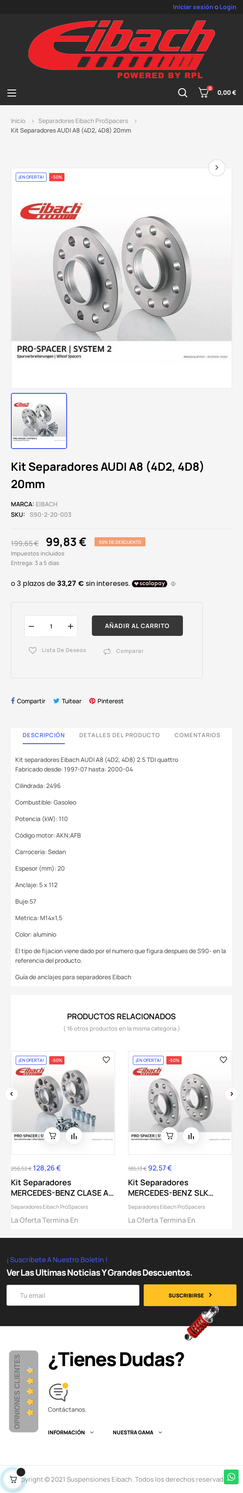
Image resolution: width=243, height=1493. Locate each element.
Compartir (31, 701)
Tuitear (71, 701)
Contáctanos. (67, 1409)
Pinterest (111, 701)
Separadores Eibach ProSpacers (49, 1206)
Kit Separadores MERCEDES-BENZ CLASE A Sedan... (59, 1187)
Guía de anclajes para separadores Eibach (73, 977)
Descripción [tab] (44, 735)
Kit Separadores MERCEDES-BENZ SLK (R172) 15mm (168, 1187)
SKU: (18, 514)
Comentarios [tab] (197, 735)
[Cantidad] (51, 626)
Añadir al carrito (137, 626)
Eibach (46, 504)
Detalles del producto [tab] (119, 735)
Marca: (22, 504)
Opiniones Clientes (17, 1391)
